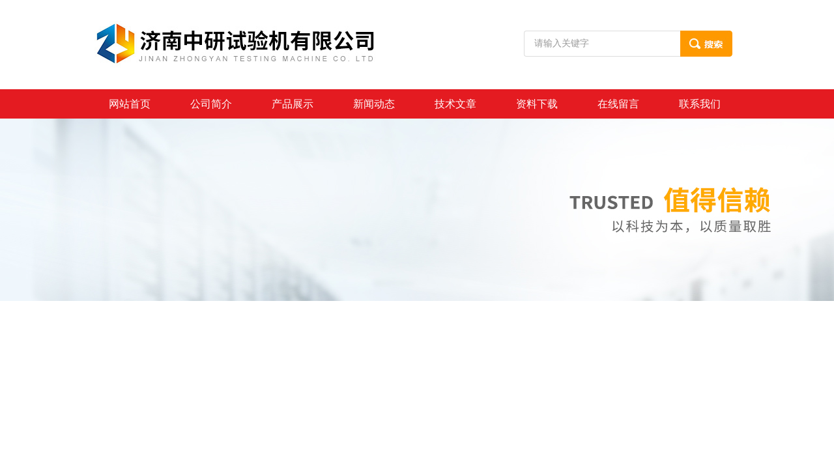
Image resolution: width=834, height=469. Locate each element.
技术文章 (455, 103)
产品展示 (292, 103)
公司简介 (211, 103)
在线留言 (618, 103)
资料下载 (537, 103)
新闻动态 (374, 103)
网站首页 (130, 103)
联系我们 (700, 103)
